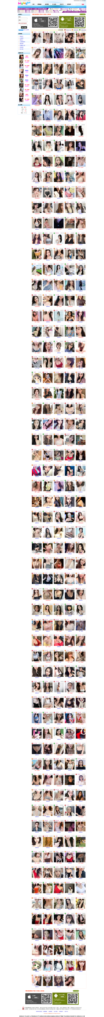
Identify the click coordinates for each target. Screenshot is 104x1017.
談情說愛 (21, 47)
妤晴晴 (27, 66)
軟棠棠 (27, 71)
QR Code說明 (82, 14)
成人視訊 (21, 49)
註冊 (24, 29)
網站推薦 (21, 43)
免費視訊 (59, 74)
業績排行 (21, 36)
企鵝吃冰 (27, 90)
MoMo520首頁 (76, 0)
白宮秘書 (27, 100)
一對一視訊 (48, 167)
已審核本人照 (22, 45)
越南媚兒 (27, 57)
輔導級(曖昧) (76, 30)
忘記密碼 (27, 29)
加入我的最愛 (83, 0)
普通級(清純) (83, 30)
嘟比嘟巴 (27, 86)
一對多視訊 (70, 275)
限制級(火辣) (68, 30)
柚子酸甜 (27, 95)
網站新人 (21, 40)
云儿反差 (27, 62)
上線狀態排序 (22, 41)
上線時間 (21, 38)
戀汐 (27, 76)
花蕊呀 (27, 81)
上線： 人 (24, 107)
